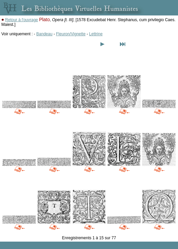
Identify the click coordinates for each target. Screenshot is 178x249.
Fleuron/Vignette (71, 34)
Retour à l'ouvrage (21, 19)
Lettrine (95, 34)
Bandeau (44, 34)
